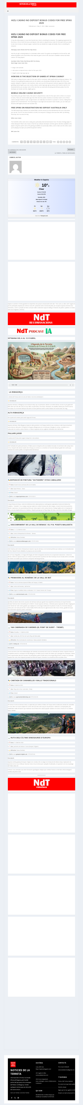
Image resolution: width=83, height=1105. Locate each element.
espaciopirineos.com (22, 498)
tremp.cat (16, 645)
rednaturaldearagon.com (23, 542)
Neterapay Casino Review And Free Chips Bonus (23, 51)
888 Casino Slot (15, 133)
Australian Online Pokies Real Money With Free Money (25, 62)
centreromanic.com (21, 595)
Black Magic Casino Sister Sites (19, 64)
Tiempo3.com (44, 217)
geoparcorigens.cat (21, 755)
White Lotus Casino (16, 119)
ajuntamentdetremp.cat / (23, 698)
